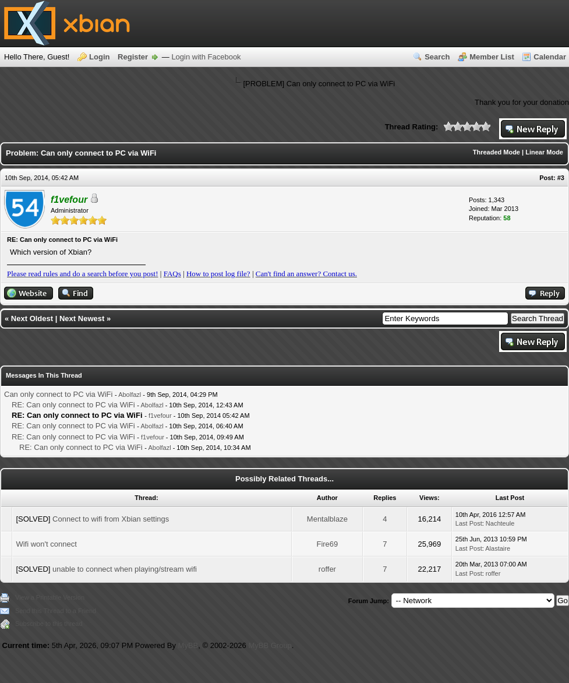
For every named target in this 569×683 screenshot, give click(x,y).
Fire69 (327, 544)
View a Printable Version (49, 597)
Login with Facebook (206, 56)
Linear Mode (544, 152)
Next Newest (81, 318)
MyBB (188, 645)
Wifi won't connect (46, 544)
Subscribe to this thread (49, 623)
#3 (560, 177)
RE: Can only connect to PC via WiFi (73, 404)
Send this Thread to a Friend (55, 610)
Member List (491, 56)
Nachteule (500, 523)
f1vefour (160, 415)
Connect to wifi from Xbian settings (110, 519)
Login (99, 56)
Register (133, 56)
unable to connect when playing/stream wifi (124, 569)
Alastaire (497, 548)
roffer (327, 569)
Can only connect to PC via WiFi (58, 394)
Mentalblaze (327, 519)
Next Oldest (32, 318)
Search (437, 56)
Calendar (549, 56)
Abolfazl (129, 394)
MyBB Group (269, 645)
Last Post (468, 523)
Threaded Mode (496, 152)
